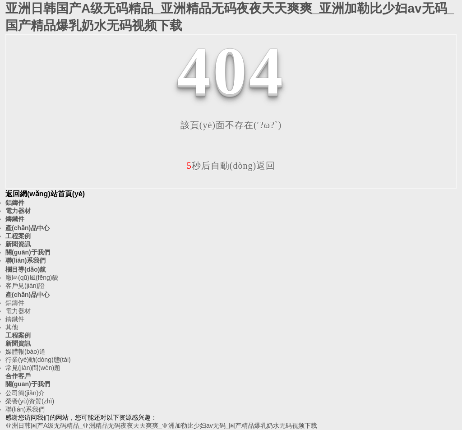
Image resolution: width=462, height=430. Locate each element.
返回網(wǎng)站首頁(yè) (45, 194)
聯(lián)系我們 (25, 260)
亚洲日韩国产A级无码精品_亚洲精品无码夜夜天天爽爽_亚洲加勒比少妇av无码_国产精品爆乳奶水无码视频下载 (161, 425)
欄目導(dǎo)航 (25, 269)
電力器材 (18, 210)
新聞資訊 (18, 244)
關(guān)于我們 (27, 252)
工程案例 (18, 236)
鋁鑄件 (14, 202)
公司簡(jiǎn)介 (25, 393)
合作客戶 (18, 375)
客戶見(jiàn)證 (25, 285)
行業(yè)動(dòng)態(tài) (38, 359)
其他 (11, 327)
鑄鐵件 (14, 218)
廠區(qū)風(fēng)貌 (31, 277)
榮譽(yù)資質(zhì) (29, 401)
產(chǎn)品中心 (27, 227)
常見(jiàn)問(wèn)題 (32, 367)
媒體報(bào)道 (25, 351)
